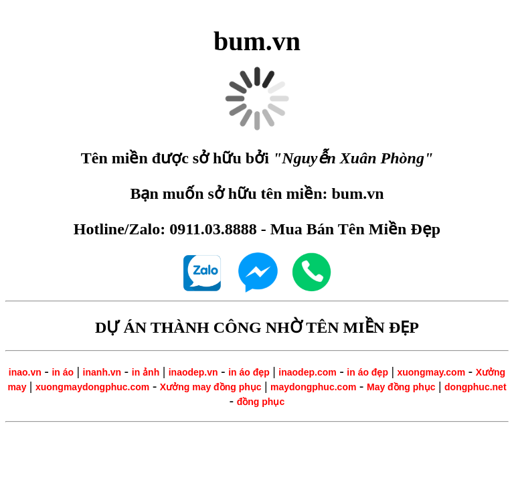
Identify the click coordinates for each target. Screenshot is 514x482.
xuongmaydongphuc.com (92, 387)
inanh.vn (102, 372)
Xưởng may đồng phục (211, 387)
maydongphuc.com (313, 387)
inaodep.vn (193, 372)
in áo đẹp (249, 372)
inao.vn (25, 372)
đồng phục (260, 401)
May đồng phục (401, 387)
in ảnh (145, 372)
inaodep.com (307, 372)
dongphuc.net (475, 387)
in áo (63, 372)
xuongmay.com (431, 372)
